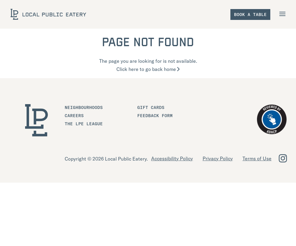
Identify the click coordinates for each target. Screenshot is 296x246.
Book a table (250, 14)
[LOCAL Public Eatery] (48, 14)
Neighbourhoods (84, 107)
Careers (74, 115)
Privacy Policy (218, 158)
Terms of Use (257, 158)
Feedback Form (155, 115)
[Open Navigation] (283, 14)
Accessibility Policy (172, 158)
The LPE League (84, 123)
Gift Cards (150, 107)
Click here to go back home (148, 69)
